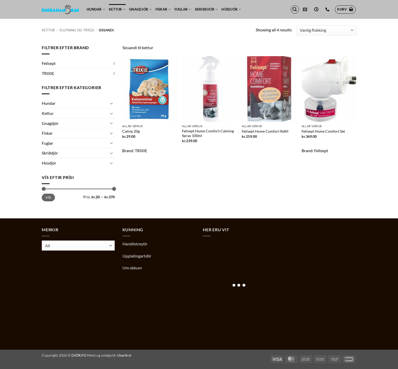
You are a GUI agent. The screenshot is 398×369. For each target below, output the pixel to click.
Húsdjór (231, 9)
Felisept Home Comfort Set (323, 131)
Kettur (117, 9)
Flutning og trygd (77, 30)
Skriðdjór (206, 9)
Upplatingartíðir (136, 255)
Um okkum (132, 267)
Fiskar (163, 9)
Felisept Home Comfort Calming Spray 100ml (208, 133)
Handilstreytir (134, 243)
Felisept (49, 63)
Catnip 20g (131, 131)
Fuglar (183, 9)
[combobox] (78, 246)
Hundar (96, 9)
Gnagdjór (140, 9)
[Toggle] (112, 103)
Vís (48, 197)
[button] (295, 9)
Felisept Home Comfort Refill (265, 131)
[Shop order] (326, 30)
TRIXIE (48, 73)
